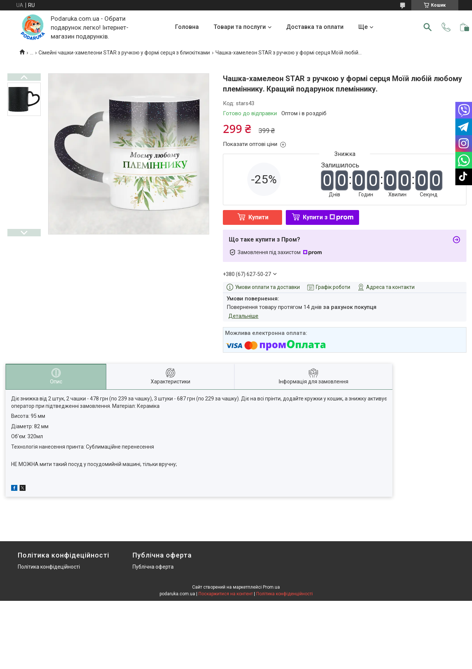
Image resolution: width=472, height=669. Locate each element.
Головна (187, 26)
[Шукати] (427, 27)
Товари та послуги (240, 26)
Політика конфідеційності (49, 567)
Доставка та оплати (315, 26)
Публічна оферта (153, 567)
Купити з (328, 217)
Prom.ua (271, 587)
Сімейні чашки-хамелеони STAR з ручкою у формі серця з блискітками (124, 53)
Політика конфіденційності (284, 593)
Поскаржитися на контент (225, 593)
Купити (258, 217)
